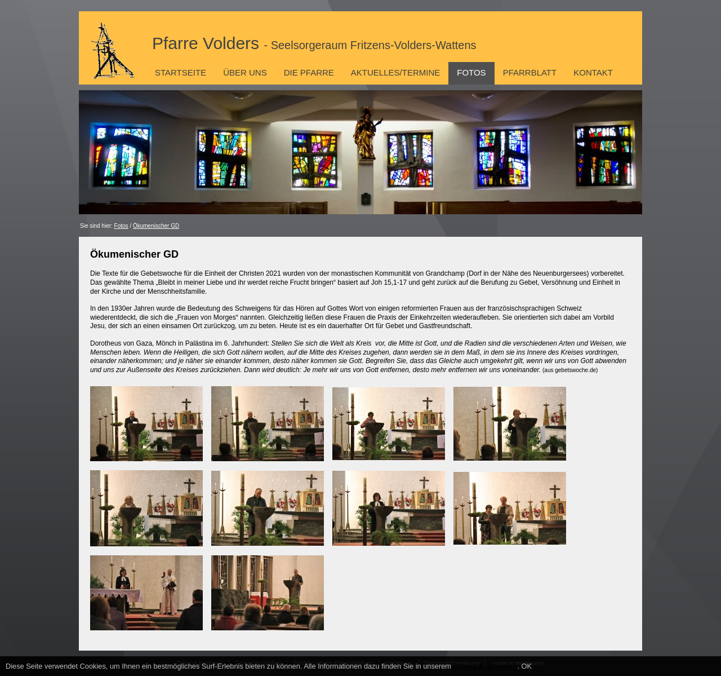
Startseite (180, 72)
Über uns (245, 72)
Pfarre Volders (314, 43)
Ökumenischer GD (156, 226)
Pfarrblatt (530, 72)
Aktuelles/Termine (395, 72)
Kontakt (593, 72)
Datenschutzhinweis (485, 666)
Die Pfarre (309, 72)
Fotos (471, 72)
